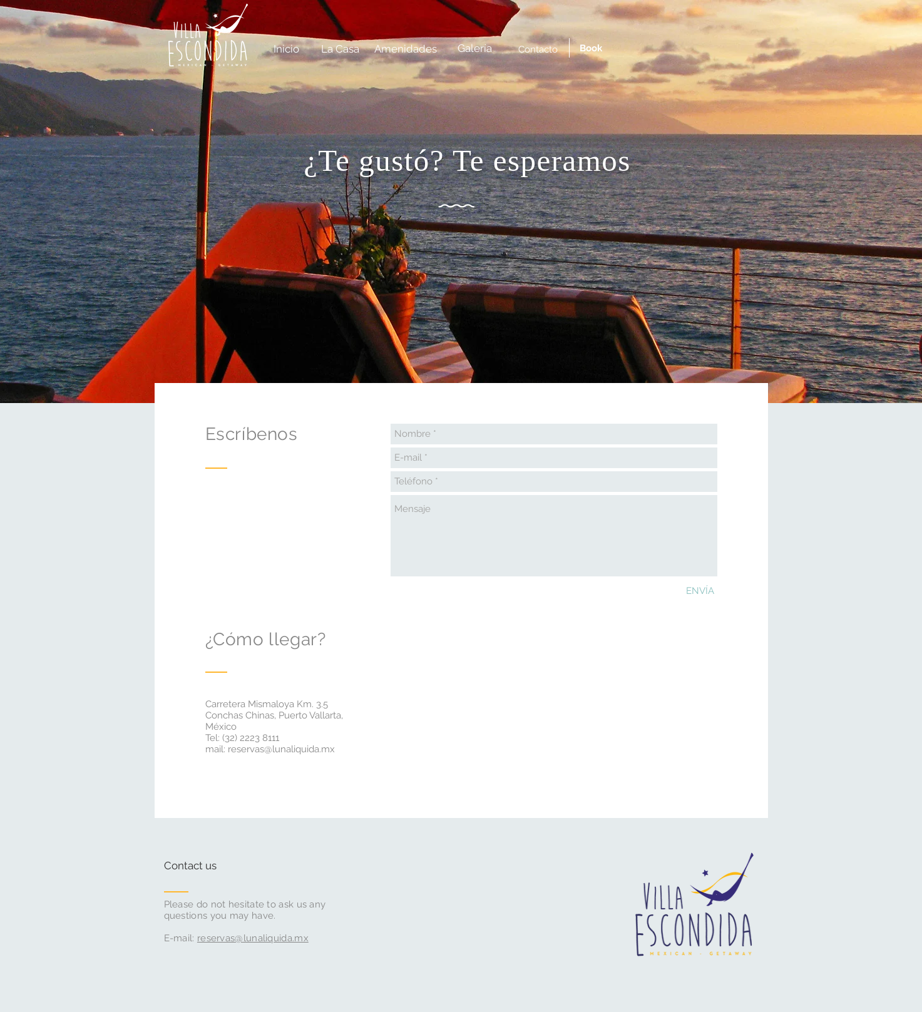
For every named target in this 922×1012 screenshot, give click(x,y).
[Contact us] (211, 866)
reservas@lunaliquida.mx (281, 749)
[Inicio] (286, 49)
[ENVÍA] (700, 591)
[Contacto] (538, 49)
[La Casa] (340, 49)
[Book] (591, 48)
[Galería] (474, 48)
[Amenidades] (405, 49)
